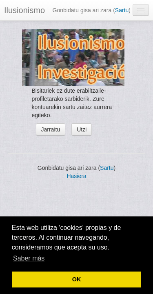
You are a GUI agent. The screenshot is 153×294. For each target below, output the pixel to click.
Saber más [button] (28, 258)
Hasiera (76, 176)
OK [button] (76, 279)
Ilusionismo (24, 10)
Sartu (122, 10)
